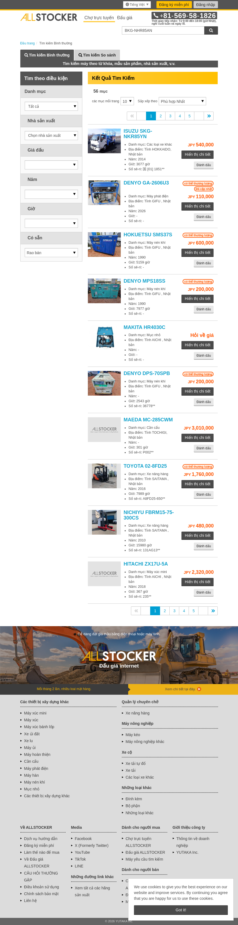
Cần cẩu (31, 761)
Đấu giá (124, 17)
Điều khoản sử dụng (41, 887)
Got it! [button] (181, 910)
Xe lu (28, 741)
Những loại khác (140, 813)
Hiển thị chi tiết (197, 154)
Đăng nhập (205, 4)
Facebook (83, 838)
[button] (51, 106)
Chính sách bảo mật (41, 894)
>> (209, 116)
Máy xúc (31, 720)
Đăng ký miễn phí (174, 4)
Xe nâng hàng (138, 713)
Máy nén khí (34, 782)
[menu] (137, 4)
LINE (79, 866)
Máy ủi (30, 747)
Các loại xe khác (140, 777)
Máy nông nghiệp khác (145, 741)
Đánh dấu (204, 165)
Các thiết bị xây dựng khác (47, 796)
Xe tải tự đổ (135, 763)
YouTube (82, 852)
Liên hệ (30, 900)
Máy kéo (133, 735)
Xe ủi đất (32, 734)
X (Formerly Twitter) (92, 845)
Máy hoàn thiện (37, 754)
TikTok (80, 859)
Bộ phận (133, 806)
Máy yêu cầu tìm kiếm (144, 859)
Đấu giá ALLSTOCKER (145, 852)
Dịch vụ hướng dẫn (41, 838)
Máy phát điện (36, 768)
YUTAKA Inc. (188, 852)
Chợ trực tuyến (99, 17)
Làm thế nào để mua (42, 852)
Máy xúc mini (35, 713)
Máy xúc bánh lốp (39, 727)
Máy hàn (31, 775)
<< (132, 116)
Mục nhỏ (31, 789)
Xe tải (131, 770)
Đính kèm (134, 799)
